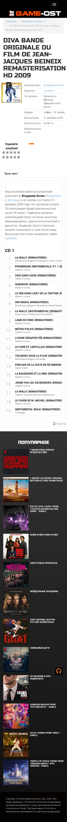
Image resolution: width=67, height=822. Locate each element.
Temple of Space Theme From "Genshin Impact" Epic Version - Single (47, 763)
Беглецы (13, 200)
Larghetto (49, 90)
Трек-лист (11, 173)
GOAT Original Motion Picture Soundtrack (42, 620)
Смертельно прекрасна (43, 563)
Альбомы (11, 21)
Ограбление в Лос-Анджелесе (40, 677)
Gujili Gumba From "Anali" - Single (45, 734)
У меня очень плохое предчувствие (42, 451)
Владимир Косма (54, 85)
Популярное (33, 442)
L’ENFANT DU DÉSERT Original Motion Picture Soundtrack (46, 479)
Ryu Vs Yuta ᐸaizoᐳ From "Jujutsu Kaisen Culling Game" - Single (44, 508)
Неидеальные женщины (44, 591)
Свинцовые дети (39, 648)
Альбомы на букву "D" (33, 21)
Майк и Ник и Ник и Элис (44, 535)
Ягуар (50, 196)
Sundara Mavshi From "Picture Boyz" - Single (43, 705)
